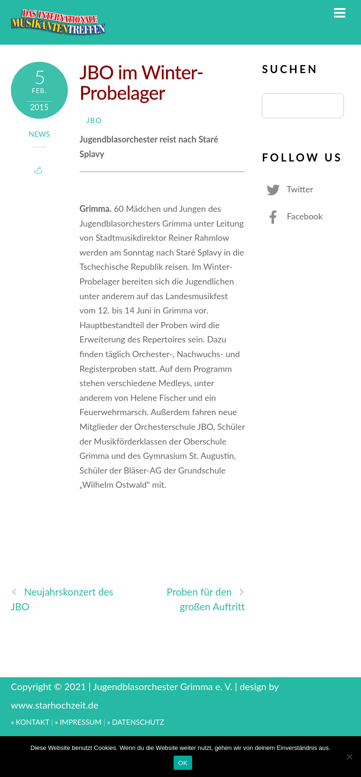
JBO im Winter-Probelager (142, 82)
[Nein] (349, 756)
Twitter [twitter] (287, 189)
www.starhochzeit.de (54, 705)
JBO (94, 120)
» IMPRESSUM (78, 722)
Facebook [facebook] (292, 216)
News (39, 134)
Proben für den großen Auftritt (206, 598)
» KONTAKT (30, 722)
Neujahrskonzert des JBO (62, 598)
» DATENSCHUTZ (135, 722)
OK (182, 763)
